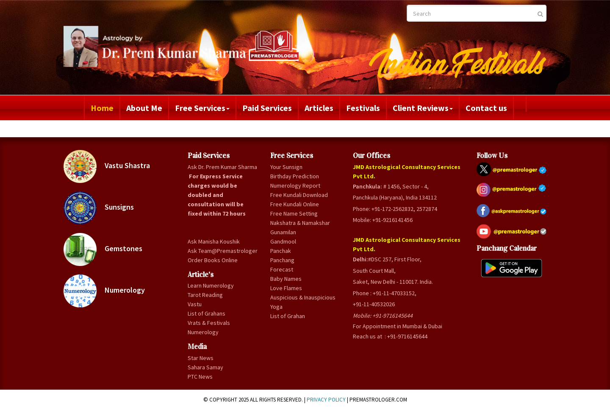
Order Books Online (213, 260)
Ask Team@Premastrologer (223, 251)
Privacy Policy (326, 399)
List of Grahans (206, 313)
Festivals (363, 107)
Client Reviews (423, 107)
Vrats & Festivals (209, 323)
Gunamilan (283, 232)
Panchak (280, 251)
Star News (201, 358)
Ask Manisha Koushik (214, 241)
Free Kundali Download (299, 195)
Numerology (104, 291)
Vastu (195, 304)
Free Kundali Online (294, 204)
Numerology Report (295, 185)
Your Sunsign (286, 167)
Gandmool (283, 241)
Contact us (486, 107)
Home (102, 107)
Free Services (202, 107)
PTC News (200, 376)
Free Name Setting (294, 213)
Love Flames (286, 288)
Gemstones (103, 249)
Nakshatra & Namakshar (300, 223)
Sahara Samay (205, 367)
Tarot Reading (205, 295)
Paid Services (267, 107)
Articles (319, 107)
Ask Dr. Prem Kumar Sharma (222, 167)
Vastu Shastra (107, 166)
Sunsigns (99, 207)
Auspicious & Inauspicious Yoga (303, 302)
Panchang (282, 260)
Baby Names (286, 279)
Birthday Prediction (294, 176)
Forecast (281, 269)
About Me (144, 107)
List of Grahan (287, 316)
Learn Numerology (211, 285)
